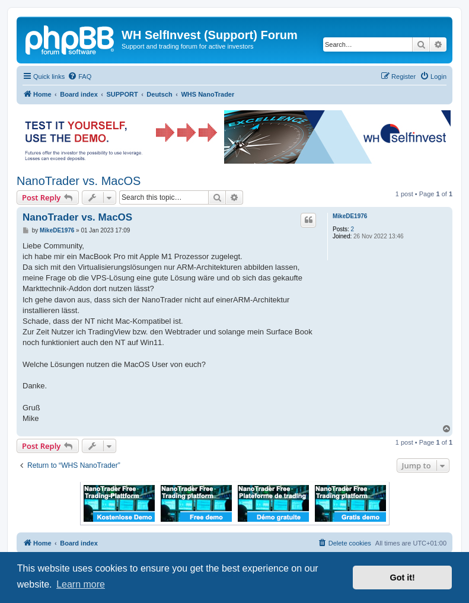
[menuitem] (79, 76)
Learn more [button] (80, 584)
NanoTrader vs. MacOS (79, 180)
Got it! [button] (402, 577)
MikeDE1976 (350, 216)
